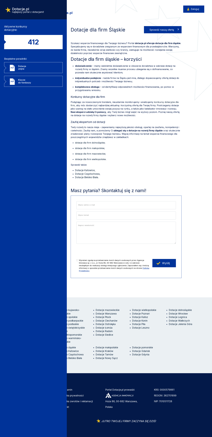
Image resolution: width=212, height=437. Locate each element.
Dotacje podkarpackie (71, 320)
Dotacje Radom (104, 331)
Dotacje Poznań (141, 313)
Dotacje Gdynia (140, 354)
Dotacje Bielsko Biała (86, 177)
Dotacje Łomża (104, 327)
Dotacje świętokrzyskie (72, 327)
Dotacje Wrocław (178, 313)
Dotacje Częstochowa (87, 174)
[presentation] (97, 251)
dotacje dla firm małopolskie (89, 148)
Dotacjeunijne (22, 70)
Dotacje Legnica (178, 317)
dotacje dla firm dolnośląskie (90, 142)
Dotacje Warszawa (106, 313)
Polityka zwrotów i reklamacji (77, 401)
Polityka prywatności (72, 395)
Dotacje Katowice (85, 170)
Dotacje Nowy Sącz (107, 358)
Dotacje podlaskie (69, 324)
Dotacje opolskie (68, 317)
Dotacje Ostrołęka (106, 324)
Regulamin (66, 389)
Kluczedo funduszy (24, 85)
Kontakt (65, 407)
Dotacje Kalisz (140, 317)
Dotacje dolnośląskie (180, 310)
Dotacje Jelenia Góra (180, 324)
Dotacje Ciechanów (106, 320)
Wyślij (166, 263)
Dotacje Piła (138, 324)
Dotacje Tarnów (104, 354)
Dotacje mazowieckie (107, 310)
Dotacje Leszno (140, 327)
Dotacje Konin (140, 320)
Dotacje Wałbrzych (179, 320)
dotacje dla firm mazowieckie (90, 153)
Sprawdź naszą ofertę (161, 29)
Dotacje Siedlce (104, 334)
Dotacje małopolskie (107, 347)
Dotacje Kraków (104, 351)
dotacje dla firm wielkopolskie (90, 159)
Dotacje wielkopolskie (144, 310)
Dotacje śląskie (67, 347)
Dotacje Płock (103, 317)
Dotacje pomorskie (142, 347)
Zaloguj (194, 9)
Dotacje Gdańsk (141, 351)
